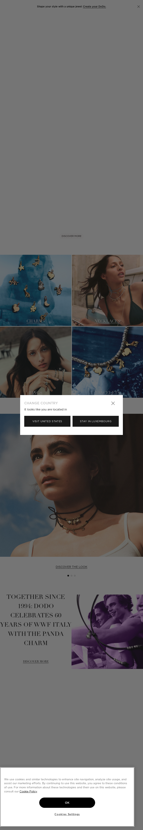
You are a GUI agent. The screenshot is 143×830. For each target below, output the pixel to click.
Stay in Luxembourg (96, 421)
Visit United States (47, 421)
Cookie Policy (28, 791)
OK (67, 802)
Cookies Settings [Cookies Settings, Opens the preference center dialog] (67, 814)
